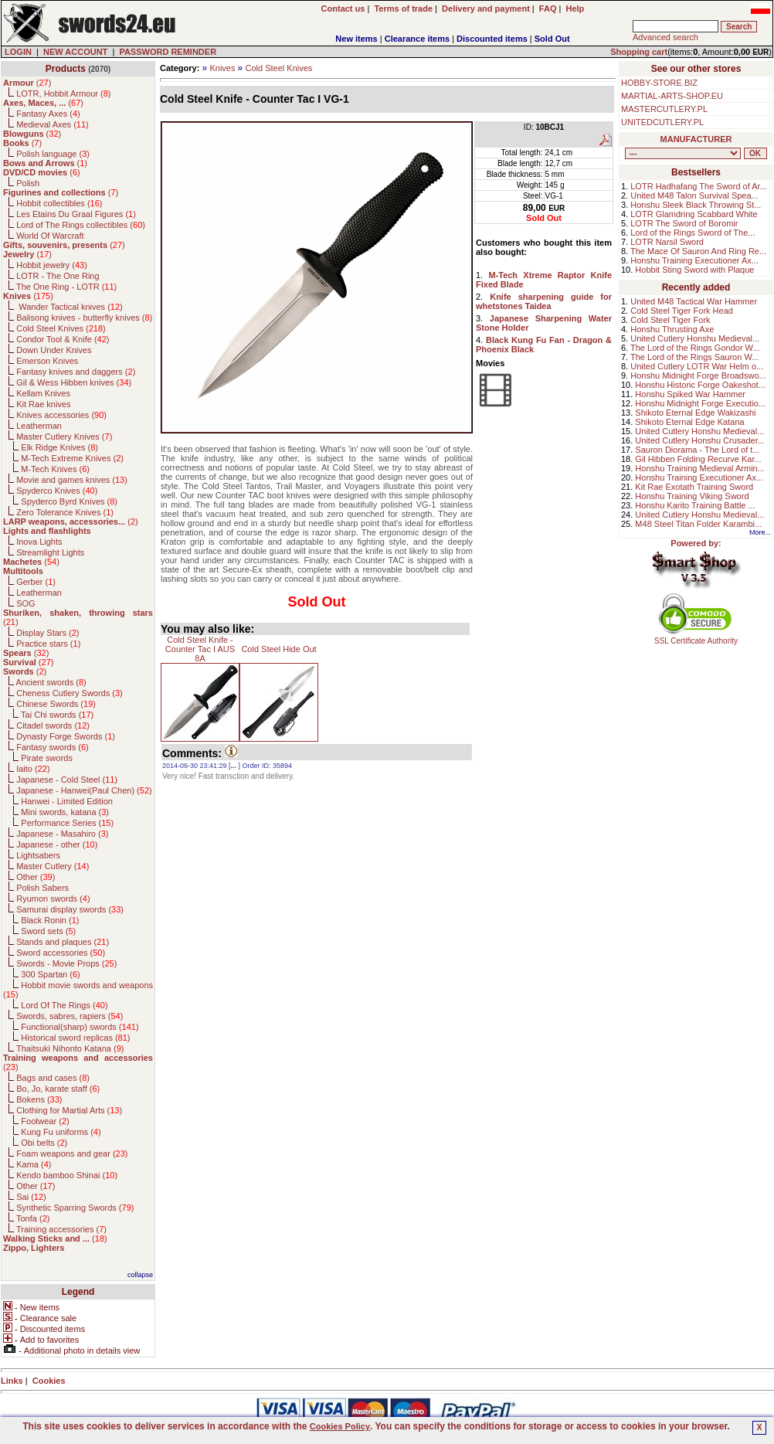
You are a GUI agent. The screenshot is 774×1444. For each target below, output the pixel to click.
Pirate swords (47, 758)
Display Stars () (47, 632)
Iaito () (32, 768)
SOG (25, 603)
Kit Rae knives (43, 404)
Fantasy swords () (52, 747)
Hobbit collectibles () (59, 203)
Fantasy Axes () (48, 113)
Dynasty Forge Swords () (65, 736)
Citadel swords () (53, 725)
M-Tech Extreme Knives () (72, 458)
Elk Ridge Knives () (59, 447)
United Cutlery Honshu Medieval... (694, 338)
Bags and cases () (53, 1077)
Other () (35, 877)
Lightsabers (38, 855)
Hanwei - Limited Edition (67, 801)
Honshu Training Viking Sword (692, 496)
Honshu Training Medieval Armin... (700, 468)
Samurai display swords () (70, 909)
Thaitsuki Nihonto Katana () (70, 1048)
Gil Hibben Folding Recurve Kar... (698, 459)
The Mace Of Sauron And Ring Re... (698, 251)
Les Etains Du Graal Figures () (76, 214)
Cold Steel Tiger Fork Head (681, 310)
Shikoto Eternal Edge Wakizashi (695, 412)
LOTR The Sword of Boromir (684, 223)
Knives (222, 68)
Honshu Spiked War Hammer (690, 394)
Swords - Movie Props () (66, 963)
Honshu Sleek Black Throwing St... (695, 204)
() (27, 82)
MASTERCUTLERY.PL (664, 109)
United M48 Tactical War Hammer (693, 301)
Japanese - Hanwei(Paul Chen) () (84, 790)
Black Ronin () (50, 920)
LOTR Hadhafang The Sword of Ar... (698, 186)
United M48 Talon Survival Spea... (694, 195)
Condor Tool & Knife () (62, 339)
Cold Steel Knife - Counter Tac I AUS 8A (200, 649)
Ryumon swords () (53, 898)
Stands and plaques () (62, 941)
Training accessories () (61, 1229)
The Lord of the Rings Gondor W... (695, 347)
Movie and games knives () (71, 479)
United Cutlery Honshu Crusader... (700, 440)
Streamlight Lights (50, 552)
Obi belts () (44, 1142)
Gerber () (36, 581)
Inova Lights (39, 541)
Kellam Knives (43, 393)
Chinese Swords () (56, 703)
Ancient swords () (51, 682)
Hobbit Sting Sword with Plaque (694, 269)
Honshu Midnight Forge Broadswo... (698, 375)
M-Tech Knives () (55, 469)
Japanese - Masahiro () (62, 833)
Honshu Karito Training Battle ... (695, 505)
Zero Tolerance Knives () (65, 512)
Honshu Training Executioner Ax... (694, 260)
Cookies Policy (340, 1426)
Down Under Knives (53, 350)
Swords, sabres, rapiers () (69, 1016)
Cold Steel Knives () (61, 328)
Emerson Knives (47, 360)
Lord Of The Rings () (64, 1005)
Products (66, 68)
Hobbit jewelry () (51, 265)
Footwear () (45, 1121)
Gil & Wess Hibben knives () (73, 382)
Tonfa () (32, 1218)
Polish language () (53, 153)
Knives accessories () (61, 415)
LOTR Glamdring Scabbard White (693, 214)
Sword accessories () (60, 952)
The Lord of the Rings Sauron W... (694, 357)
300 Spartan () (50, 974)
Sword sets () (48, 931)
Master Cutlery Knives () (64, 436)
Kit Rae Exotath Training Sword (694, 486)
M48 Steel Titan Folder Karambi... (698, 523)
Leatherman (39, 425)
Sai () (31, 1196)
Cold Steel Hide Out (278, 649)
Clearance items (417, 38)
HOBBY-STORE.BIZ (659, 82)
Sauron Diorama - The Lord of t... (697, 449)
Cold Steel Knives (279, 68)
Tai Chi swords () (57, 714)
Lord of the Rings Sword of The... (692, 232)
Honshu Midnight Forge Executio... (700, 403)
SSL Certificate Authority (696, 637)
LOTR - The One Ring (57, 275)
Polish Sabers (42, 887)
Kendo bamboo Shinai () (66, 1175)
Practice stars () (48, 643)
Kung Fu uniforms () (60, 1132)
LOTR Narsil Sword (667, 241)
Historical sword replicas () (75, 1037)
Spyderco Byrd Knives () (69, 501)
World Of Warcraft (49, 235)
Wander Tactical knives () (69, 306)
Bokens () (39, 1099)
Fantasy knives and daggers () (75, 371)
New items (356, 38)
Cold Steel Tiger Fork (670, 319)
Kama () (33, 1164)
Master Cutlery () (52, 866)
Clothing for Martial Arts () (69, 1110)
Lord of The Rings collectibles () (80, 224)
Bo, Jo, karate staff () (58, 1088)
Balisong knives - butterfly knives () (84, 317)
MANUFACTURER (696, 139)
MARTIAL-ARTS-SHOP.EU (672, 95)
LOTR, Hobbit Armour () (63, 93)
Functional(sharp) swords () (79, 1026)
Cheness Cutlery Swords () (69, 693)
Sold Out (552, 38)
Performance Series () (67, 822)
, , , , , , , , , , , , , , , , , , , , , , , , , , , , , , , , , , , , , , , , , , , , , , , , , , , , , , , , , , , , (683, 153)
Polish (27, 183)
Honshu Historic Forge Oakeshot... (700, 384)
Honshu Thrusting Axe (672, 329)
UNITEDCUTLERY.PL (662, 122)
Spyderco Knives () (56, 490)
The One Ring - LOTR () (66, 286)
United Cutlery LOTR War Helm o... (696, 366)
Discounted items (492, 38)
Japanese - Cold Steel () (66, 779)
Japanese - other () (56, 844)
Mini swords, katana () (65, 812)
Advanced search (665, 37)
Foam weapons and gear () (71, 1153)
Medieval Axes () (52, 124)
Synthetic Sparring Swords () (75, 1207)
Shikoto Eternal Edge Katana (689, 421)
